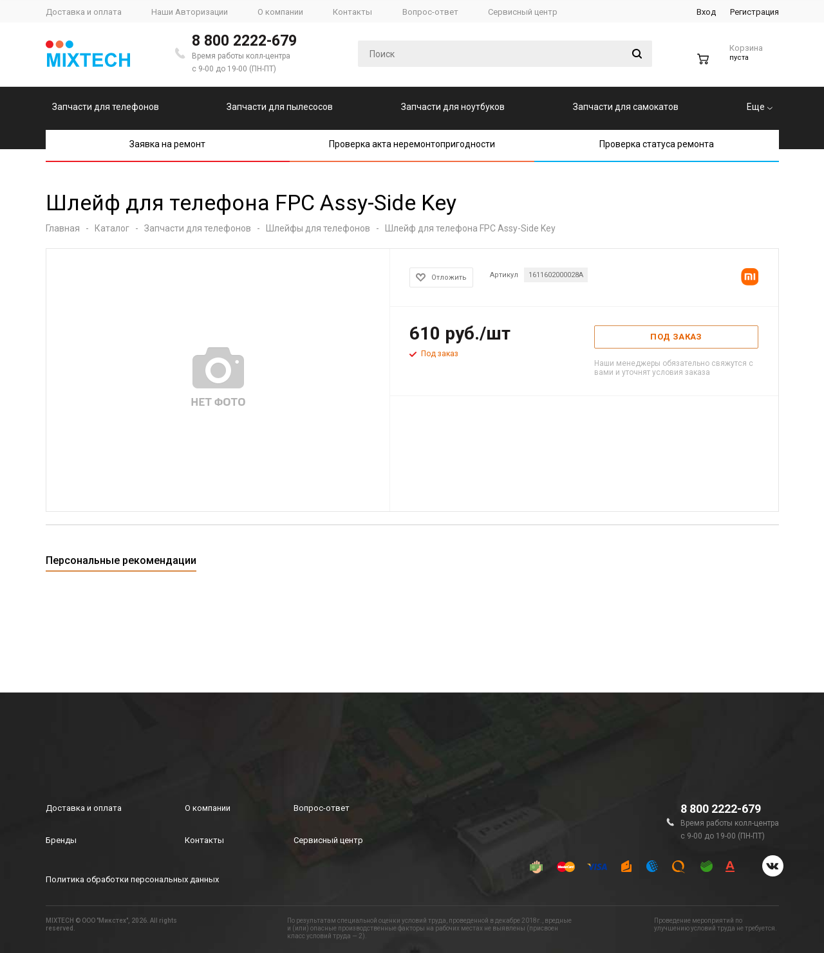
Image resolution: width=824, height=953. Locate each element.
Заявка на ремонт (167, 144)
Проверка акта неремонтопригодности (412, 144)
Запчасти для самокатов (626, 107)
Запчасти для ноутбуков (453, 107)
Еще (759, 107)
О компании (207, 808)
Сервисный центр (328, 840)
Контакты (204, 840)
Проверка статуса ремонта (656, 144)
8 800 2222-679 (244, 41)
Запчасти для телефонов (105, 107)
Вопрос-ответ (322, 808)
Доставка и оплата (84, 808)
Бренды (61, 840)
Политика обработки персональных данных (132, 879)
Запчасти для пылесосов (280, 107)
